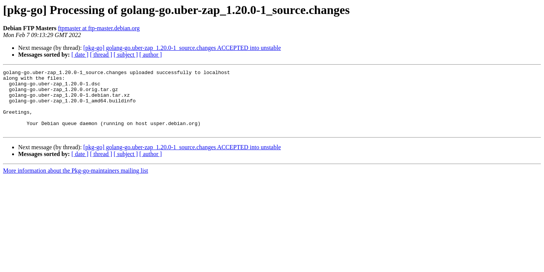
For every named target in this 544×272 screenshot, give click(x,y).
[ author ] (150, 54)
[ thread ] (101, 54)
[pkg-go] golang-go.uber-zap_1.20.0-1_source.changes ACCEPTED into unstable (182, 48)
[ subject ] (126, 54)
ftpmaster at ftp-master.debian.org (99, 28)
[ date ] (79, 54)
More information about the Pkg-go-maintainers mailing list (75, 183)
